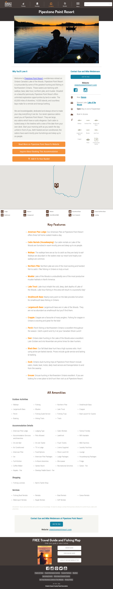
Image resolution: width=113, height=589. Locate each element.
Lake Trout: (33, 286)
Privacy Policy (69, 580)
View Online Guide (69, 553)
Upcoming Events (47, 576)
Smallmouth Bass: (36, 297)
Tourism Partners (66, 573)
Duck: (30, 362)
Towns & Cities (39, 573)
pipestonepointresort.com (86, 85)
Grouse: (31, 375)
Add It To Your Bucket (39, 159)
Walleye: (31, 252)
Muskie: (31, 276)
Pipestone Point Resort (33, 78)
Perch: (31, 328)
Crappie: (31, 317)
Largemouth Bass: (36, 307)
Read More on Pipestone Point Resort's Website (39, 144)
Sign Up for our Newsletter (69, 560)
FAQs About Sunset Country (62, 576)
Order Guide (69, 548)
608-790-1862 (86, 77)
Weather (75, 573)
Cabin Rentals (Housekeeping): (41, 242)
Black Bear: (33, 348)
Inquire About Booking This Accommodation (39, 151)
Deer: (30, 338)
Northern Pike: (34, 266)
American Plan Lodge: (37, 232)
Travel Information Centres (52, 573)
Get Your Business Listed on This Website (51, 580)
